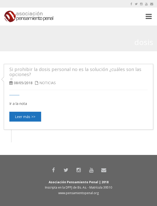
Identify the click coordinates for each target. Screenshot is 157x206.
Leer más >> (25, 116)
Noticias (47, 82)
